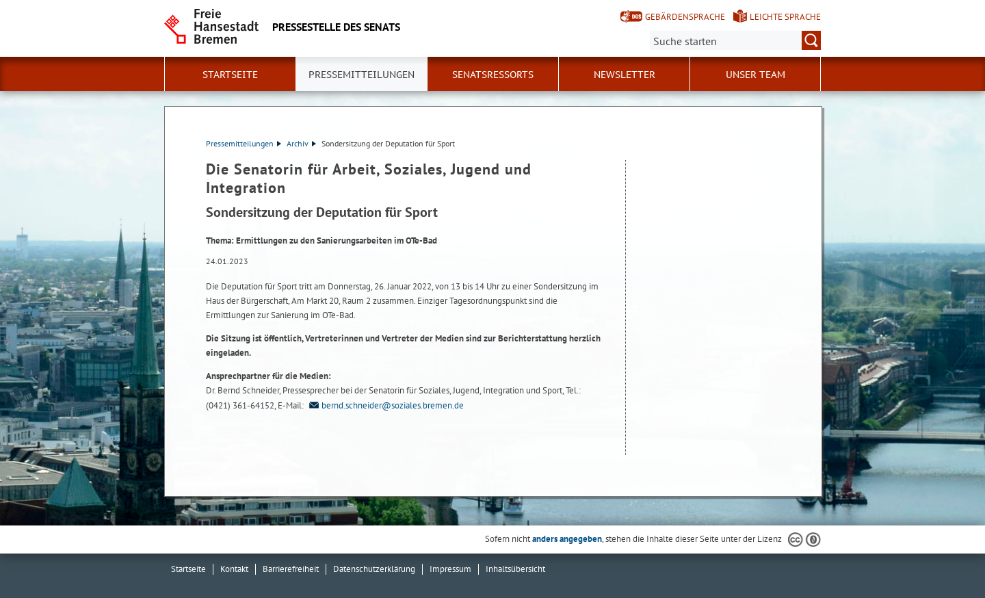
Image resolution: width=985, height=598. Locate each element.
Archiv (301, 143)
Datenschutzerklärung (374, 569)
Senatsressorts (493, 74)
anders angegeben (567, 539)
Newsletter (624, 74)
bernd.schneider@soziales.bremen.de (385, 405)
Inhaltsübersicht (515, 569)
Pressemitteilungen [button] (361, 74)
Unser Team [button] (755, 74)
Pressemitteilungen (243, 143)
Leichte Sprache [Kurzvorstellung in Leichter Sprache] (785, 17)
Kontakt (234, 569)
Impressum (450, 569)
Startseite (230, 74)
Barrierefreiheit (291, 569)
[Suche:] (735, 40)
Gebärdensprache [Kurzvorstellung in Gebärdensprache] (685, 17)
